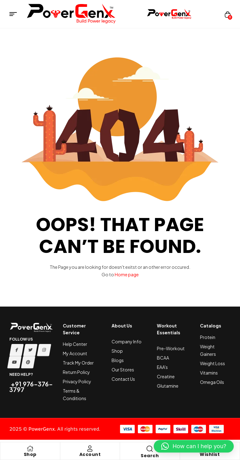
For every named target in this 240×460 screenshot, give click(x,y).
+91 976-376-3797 (31, 386)
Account (90, 454)
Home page (127, 274)
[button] (194, 446)
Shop (30, 454)
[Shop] (30, 448)
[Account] (90, 448)
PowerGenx (41, 429)
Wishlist (210, 454)
